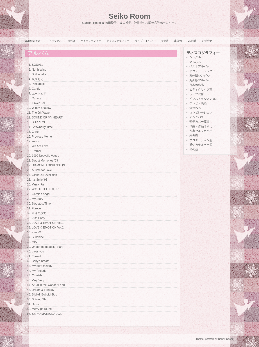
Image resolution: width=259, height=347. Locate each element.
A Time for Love (42, 170)
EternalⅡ (38, 256)
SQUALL (37, 64)
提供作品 (195, 107)
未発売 (193, 135)
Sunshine (38, 237)
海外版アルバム (199, 80)
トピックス (55, 40)
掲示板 (71, 40)
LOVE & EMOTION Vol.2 (48, 227)
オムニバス (196, 117)
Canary (36, 98)
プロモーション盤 (200, 140)
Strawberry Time (42, 127)
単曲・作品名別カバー (203, 126)
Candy (36, 88)
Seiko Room (129, 16)
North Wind (39, 69)
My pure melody (42, 265)
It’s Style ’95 (39, 179)
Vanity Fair (38, 184)
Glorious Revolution (44, 174)
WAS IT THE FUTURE (46, 189)
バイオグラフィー (91, 40)
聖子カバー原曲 (199, 121)
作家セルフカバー (200, 130)
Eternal (36, 151)
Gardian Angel (41, 194)
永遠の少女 (39, 213)
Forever (37, 208)
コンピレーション (200, 112)
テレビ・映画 (198, 103)
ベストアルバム (199, 66)
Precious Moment (43, 136)
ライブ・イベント (145, 40)
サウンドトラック (200, 71)
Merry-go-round (42, 308)
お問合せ (207, 40)
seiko (35, 141)
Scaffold (209, 338)
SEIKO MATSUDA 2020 (47, 313)
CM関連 (192, 40)
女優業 (165, 40)
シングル (195, 57)
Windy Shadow (41, 107)
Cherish (37, 275)
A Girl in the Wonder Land (48, 284)
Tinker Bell (38, 103)
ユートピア (39, 93)
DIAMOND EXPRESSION (48, 165)
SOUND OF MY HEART (47, 117)
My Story (37, 198)
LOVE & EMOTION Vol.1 (48, 222)
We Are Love (40, 146)
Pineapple (38, 83)
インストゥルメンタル (203, 98)
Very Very (38, 280)
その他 (193, 149)
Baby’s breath (40, 261)
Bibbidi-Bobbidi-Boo (44, 294)
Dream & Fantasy (43, 289)
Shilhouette (39, 74)
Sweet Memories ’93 (45, 160)
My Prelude (39, 270)
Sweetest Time (41, 203)
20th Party (38, 218)
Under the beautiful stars (47, 246)
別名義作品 (196, 84)
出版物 (178, 40)
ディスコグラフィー (118, 40)
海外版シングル (199, 75)
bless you (38, 251)
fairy (34, 241)
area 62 (37, 232)
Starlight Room (32, 40)
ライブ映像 (196, 94)
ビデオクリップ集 (200, 89)
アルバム (195, 61)
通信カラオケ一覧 (200, 144)
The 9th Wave (41, 112)
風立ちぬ (37, 79)
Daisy (35, 304)
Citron (36, 131)
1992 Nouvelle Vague (45, 155)
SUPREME (39, 122)
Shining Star (39, 299)
